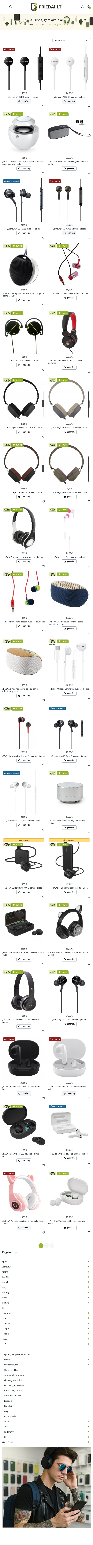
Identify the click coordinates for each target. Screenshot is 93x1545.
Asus (5, 1342)
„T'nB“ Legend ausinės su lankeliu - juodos (24, 428)
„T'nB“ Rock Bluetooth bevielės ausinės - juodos (23, 758)
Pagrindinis (9, 1255)
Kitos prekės (10, 1419)
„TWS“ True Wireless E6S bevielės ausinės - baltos (67, 1225)
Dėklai (7, 1362)
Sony (4, 1290)
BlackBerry (8, 1435)
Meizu (6, 1429)
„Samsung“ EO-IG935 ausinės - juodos (69, 229)
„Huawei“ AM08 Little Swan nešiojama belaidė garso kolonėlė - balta (22, 163)
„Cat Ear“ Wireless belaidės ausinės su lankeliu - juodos (69, 956)
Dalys (6, 1414)
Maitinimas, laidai (12, 1367)
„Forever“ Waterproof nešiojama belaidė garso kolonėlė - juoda (23, 295)
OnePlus (6, 1280)
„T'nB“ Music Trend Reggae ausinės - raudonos (24, 623)
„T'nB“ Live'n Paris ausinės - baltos (69, 558)
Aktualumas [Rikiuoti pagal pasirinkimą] (72, 40)
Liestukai (8, 1404)
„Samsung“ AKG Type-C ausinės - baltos (24, 822)
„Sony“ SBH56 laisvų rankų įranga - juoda (69, 890)
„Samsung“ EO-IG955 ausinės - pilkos (23, 229)
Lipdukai (8, 1409)
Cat (5, 1321)
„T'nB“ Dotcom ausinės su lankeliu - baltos (24, 558)
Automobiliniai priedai (14, 1378)
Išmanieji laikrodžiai (13, 1383)
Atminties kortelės (12, 1398)
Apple (4, 1264)
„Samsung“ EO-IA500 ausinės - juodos (69, 1022)
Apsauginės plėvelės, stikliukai (18, 1357)
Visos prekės (8, 1445)
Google (5, 1285)
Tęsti (52, 1249)
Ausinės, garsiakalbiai (14, 1388)
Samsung (6, 1269)
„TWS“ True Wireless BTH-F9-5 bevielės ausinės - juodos (23, 956)
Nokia (4, 1300)
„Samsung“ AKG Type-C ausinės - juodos (69, 758)
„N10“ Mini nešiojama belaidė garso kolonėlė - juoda (68, 163)
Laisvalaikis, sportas (13, 1393)
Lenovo (6, 1326)
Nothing (5, 1295)
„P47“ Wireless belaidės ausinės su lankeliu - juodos (21, 1023)
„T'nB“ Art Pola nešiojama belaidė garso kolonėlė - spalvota (20, 691)
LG (4, 1347)
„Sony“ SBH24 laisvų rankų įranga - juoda (23, 890)
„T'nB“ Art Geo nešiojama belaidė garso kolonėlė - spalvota (65, 624)
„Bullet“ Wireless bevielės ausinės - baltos (69, 1156)
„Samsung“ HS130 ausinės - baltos (69, 97)
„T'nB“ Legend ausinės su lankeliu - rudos (23, 493)
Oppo (6, 1331)
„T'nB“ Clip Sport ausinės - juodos (24, 361)
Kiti (3, 1311)
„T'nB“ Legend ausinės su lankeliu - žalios (69, 493)
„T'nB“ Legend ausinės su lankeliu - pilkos (69, 428)
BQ (4, 1440)
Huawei (5, 1305)
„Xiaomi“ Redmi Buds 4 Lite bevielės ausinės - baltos (68, 1090)
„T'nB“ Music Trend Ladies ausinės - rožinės (69, 294)
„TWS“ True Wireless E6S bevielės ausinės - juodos (21, 1157)
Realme (7, 1336)
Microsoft (8, 1424)
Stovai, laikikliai (11, 1373)
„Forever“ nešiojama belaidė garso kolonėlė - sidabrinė (68, 823)
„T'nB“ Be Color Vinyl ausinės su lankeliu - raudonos (66, 362)
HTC (5, 1352)
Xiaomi (5, 1275)
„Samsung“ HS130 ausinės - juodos (23, 97)
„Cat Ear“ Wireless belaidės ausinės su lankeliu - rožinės (23, 1225)
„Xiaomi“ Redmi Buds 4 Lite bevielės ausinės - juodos (22, 1090)
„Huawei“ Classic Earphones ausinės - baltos (69, 690)
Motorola (7, 1316)
